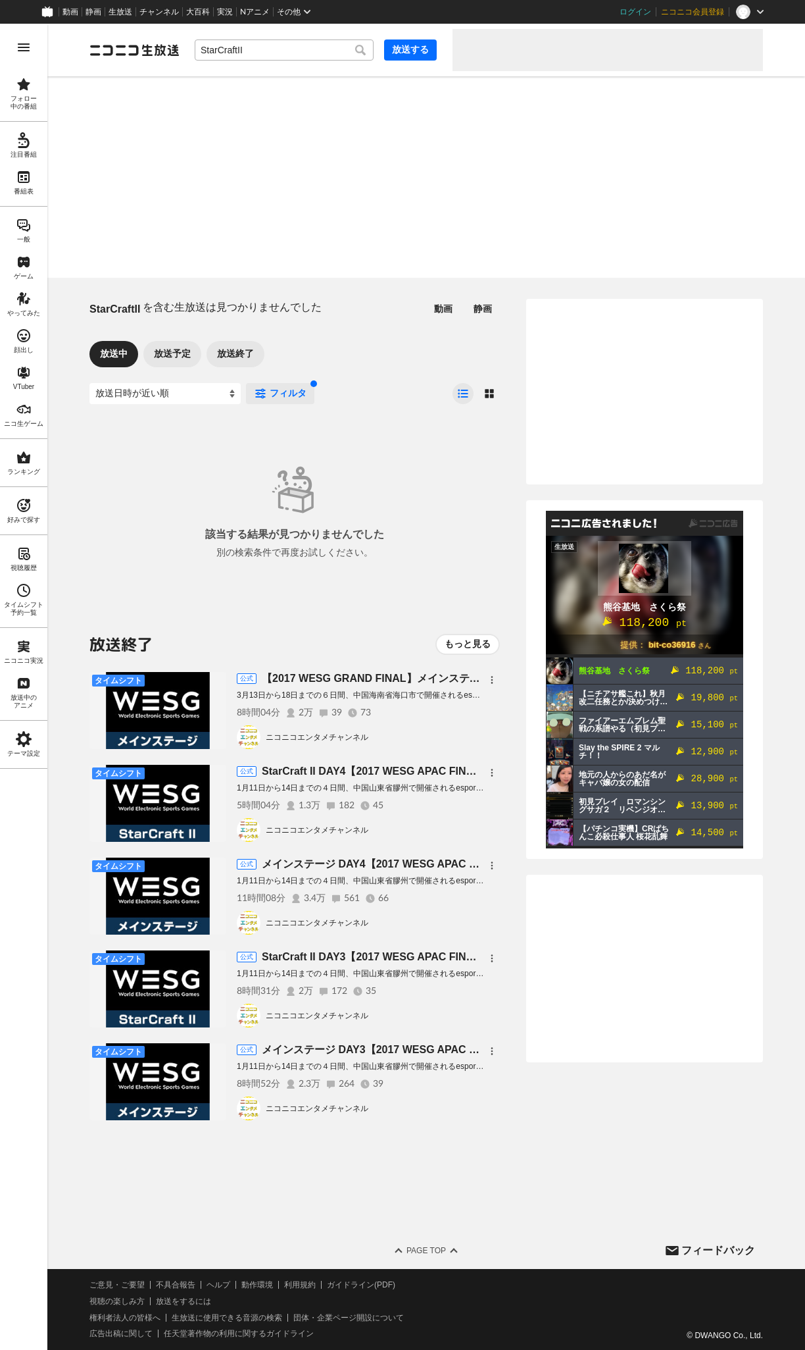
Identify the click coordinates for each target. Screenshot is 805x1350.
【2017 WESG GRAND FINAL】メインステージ (376, 678)
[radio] (463, 393)
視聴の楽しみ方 (117, 1301)
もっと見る (468, 643)
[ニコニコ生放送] (134, 50)
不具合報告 (175, 1285)
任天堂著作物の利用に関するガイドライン (239, 1333)
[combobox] (284, 50)
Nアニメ (255, 12)
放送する (410, 49)
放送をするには (183, 1301)
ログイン (635, 12)
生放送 (120, 12)
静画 (93, 12)
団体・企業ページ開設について (348, 1318)
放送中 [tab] (114, 353)
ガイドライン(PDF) (361, 1285)
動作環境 (257, 1285)
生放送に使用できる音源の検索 (227, 1318)
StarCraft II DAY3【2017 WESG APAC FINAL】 (376, 956)
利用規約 (300, 1285)
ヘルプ (218, 1285)
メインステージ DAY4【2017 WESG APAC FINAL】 (386, 864)
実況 (225, 12)
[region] (23, 687)
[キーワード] (284, 50)
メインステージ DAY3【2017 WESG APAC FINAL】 (386, 1049)
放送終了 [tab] (235, 353)
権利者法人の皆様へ (124, 1317)
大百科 (198, 12)
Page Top (426, 1250)
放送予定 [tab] (172, 353)
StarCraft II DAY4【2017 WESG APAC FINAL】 (376, 771)
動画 (70, 12)
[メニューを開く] (24, 47)
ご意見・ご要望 (117, 1284)
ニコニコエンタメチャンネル (317, 737)
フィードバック (718, 1250)
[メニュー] (492, 680)
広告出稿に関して (121, 1333)
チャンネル (159, 12)
